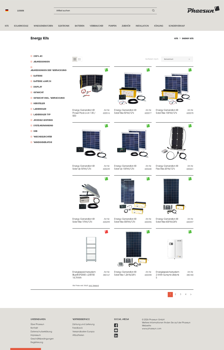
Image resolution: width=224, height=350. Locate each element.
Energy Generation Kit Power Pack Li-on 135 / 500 (83, 113)
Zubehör (126, 26)
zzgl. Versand (94, 286)
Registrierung (37, 342)
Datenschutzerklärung (41, 332)
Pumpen (112, 26)
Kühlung (158, 26)
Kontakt (34, 328)
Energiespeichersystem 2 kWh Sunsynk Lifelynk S (167, 275)
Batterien (79, 26)
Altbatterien (78, 335)
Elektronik (63, 26)
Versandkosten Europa (83, 332)
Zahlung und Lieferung (83, 324)
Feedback (77, 328)
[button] (177, 59)
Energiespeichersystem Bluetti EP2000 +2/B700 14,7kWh (84, 275)
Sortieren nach (151, 59)
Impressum (36, 335)
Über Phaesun (37, 324)
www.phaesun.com (151, 329)
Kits (7, 26)
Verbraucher (96, 26)
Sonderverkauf (177, 26)
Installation (142, 26)
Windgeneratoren (43, 26)
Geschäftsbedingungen (42, 339)
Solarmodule (21, 26)
